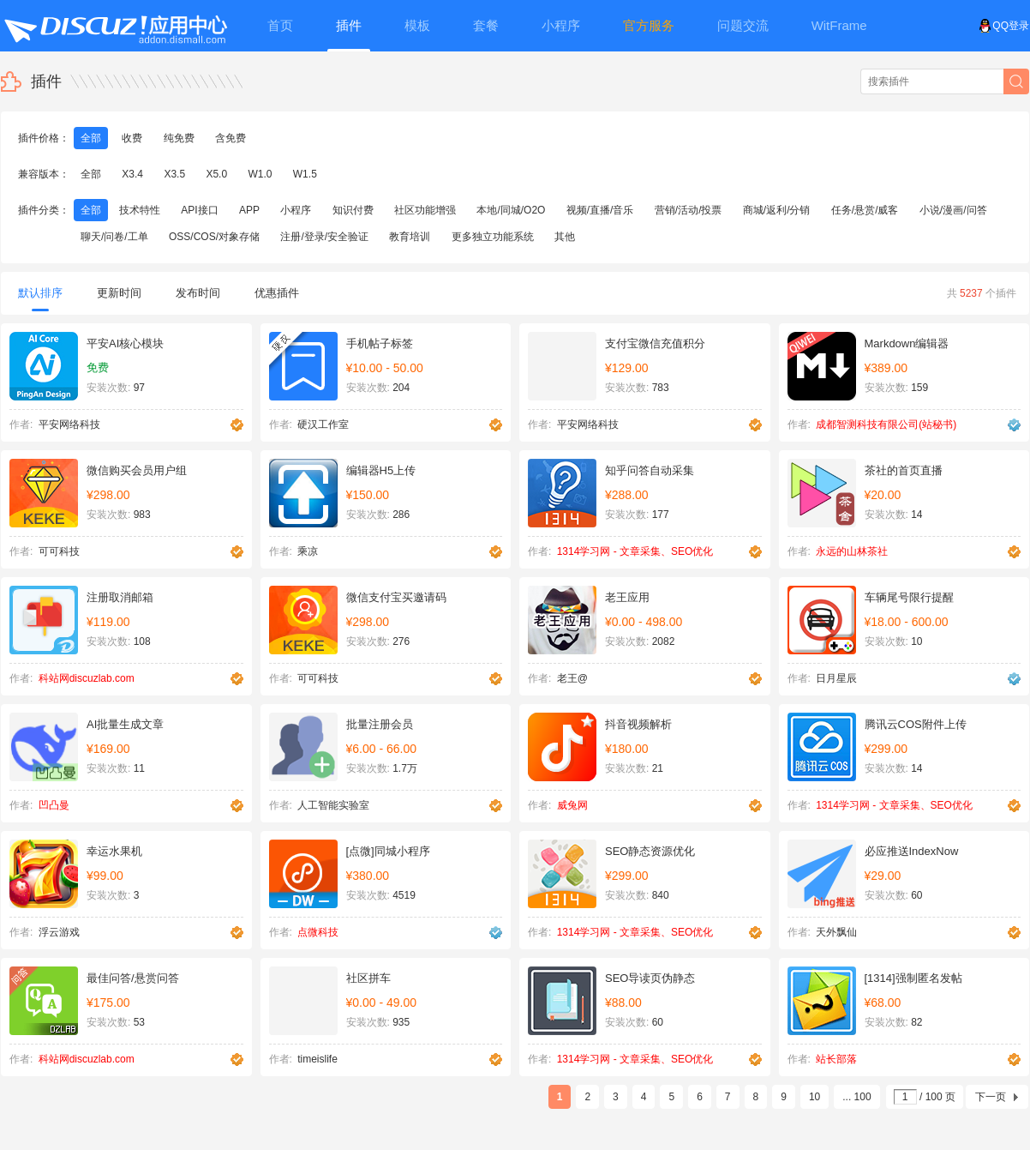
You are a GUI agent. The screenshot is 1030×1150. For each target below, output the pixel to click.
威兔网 (572, 805)
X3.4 (132, 174)
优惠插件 (277, 292)
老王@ (572, 678)
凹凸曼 (54, 805)
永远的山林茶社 (852, 551)
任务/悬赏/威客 (865, 210)
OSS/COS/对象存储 (214, 237)
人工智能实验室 (333, 805)
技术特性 (139, 210)
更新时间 (119, 292)
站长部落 (836, 1059)
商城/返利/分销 (777, 210)
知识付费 (353, 210)
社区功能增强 (425, 210)
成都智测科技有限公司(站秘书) (886, 424)
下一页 (990, 1097)
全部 (91, 138)
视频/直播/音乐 (600, 210)
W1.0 (260, 174)
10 (814, 1097)
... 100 (856, 1097)
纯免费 (179, 138)
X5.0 (216, 174)
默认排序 (40, 298)
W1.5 (305, 174)
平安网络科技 (69, 424)
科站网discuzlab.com (87, 678)
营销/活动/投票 (688, 210)
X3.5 (174, 174)
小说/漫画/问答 (953, 210)
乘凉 (307, 551)
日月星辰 (836, 678)
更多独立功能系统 (493, 237)
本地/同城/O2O (510, 210)
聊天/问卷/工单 (114, 237)
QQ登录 (1004, 26)
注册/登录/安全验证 (324, 237)
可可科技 (59, 551)
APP (249, 210)
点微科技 (317, 932)
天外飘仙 (836, 932)
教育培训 (409, 237)
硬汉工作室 (323, 424)
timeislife (317, 1059)
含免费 (230, 138)
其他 (564, 237)
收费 (132, 138)
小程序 (295, 210)
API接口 (199, 210)
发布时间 (198, 292)
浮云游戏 (59, 932)
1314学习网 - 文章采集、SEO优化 (635, 551)
